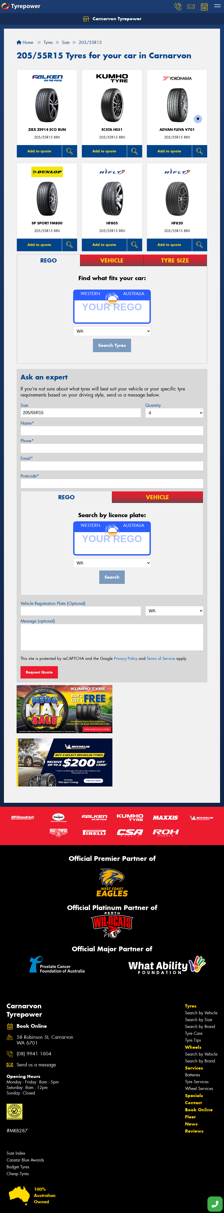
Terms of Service (161, 658)
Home (25, 42)
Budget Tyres (18, 1112)
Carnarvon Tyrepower (112, 19)
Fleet (190, 1062)
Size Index (16, 1098)
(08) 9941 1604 (34, 999)
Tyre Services (196, 1027)
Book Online (199, 1055)
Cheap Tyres (18, 1119)
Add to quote (39, 151)
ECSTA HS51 (112, 129)
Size (24, 405)
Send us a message (36, 1010)
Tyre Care (193, 979)
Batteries (192, 1020)
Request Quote (39, 672)
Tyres (190, 951)
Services (194, 1013)
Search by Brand (200, 972)
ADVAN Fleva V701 (177, 129)
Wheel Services (199, 1034)
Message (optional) (38, 621)
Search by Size (198, 965)
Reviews (194, 1077)
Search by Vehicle (201, 958)
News (191, 1069)
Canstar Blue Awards (25, 1105)
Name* (27, 423)
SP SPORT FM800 (47, 223)
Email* (27, 458)
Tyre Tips (193, 986)
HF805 (112, 223)
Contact (193, 1048)
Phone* (27, 441)
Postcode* (30, 476)
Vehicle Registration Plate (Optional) (53, 603)
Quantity (153, 405)
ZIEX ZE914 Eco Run (47, 129)
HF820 (177, 223)
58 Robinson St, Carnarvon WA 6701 (45, 986)
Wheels (193, 993)
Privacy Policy (125, 658)
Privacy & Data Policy (37, 1204)
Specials (194, 1041)
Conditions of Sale (69, 1204)
